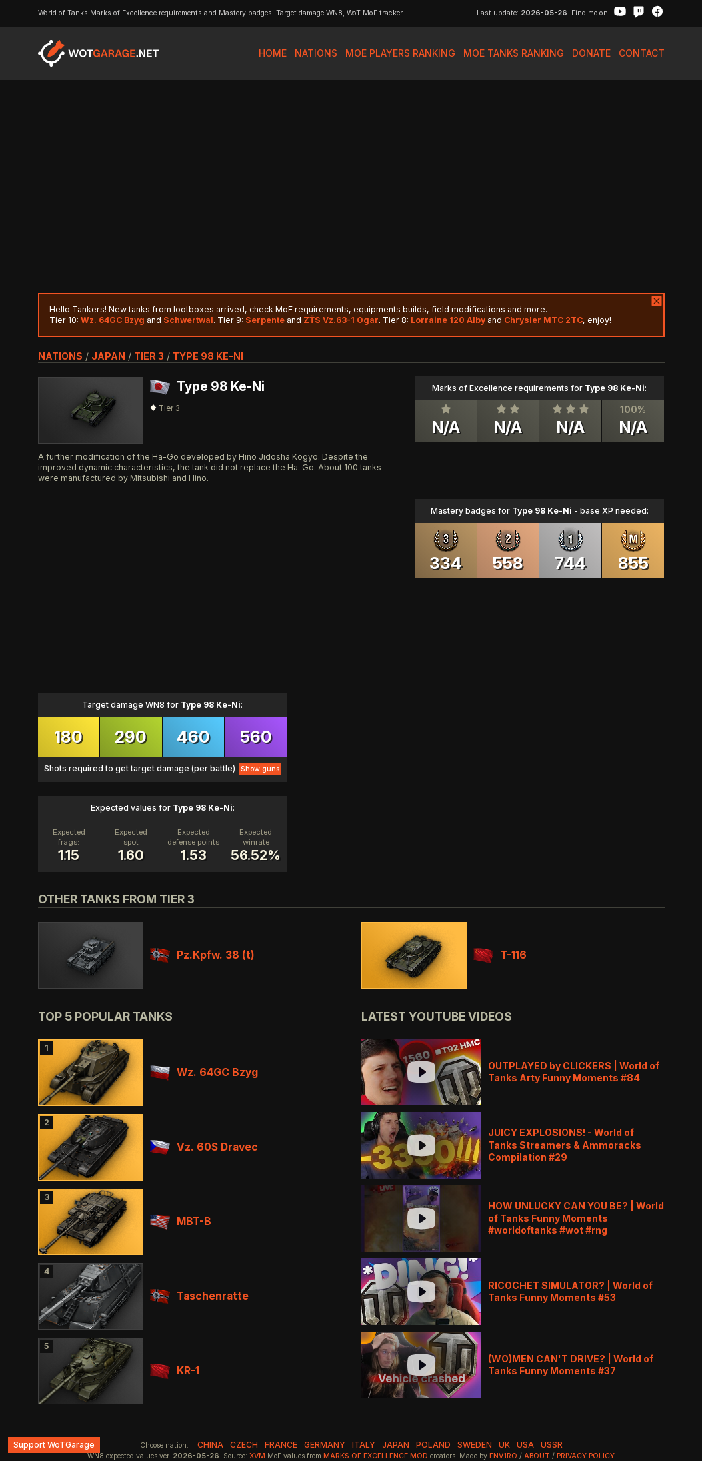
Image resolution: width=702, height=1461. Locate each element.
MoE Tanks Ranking (513, 53)
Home (273, 53)
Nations (316, 53)
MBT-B (180, 1221)
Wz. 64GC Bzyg (204, 1072)
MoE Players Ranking (400, 53)
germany (324, 1445)
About (537, 1456)
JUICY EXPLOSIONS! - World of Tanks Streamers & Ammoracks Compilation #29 (564, 1144)
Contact (642, 53)
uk (504, 1445)
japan (108, 356)
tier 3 (149, 356)
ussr (552, 1445)
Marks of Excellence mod (375, 1456)
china (210, 1445)
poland (433, 1445)
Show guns (260, 769)
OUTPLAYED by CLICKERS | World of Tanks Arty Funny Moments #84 (573, 1071)
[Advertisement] (351, 186)
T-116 (500, 955)
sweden (474, 1445)
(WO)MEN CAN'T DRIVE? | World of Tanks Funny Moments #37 (570, 1364)
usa (525, 1445)
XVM (257, 1456)
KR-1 (174, 1370)
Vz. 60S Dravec (204, 1147)
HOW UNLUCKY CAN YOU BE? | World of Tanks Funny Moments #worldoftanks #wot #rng (576, 1217)
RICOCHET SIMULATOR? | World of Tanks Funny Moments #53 (570, 1291)
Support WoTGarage (54, 1445)
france (281, 1445)
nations (60, 356)
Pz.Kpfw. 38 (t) (202, 955)
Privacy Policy (586, 1456)
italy (363, 1445)
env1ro (503, 1456)
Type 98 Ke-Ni (208, 356)
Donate (591, 53)
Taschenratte (199, 1296)
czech (244, 1445)
